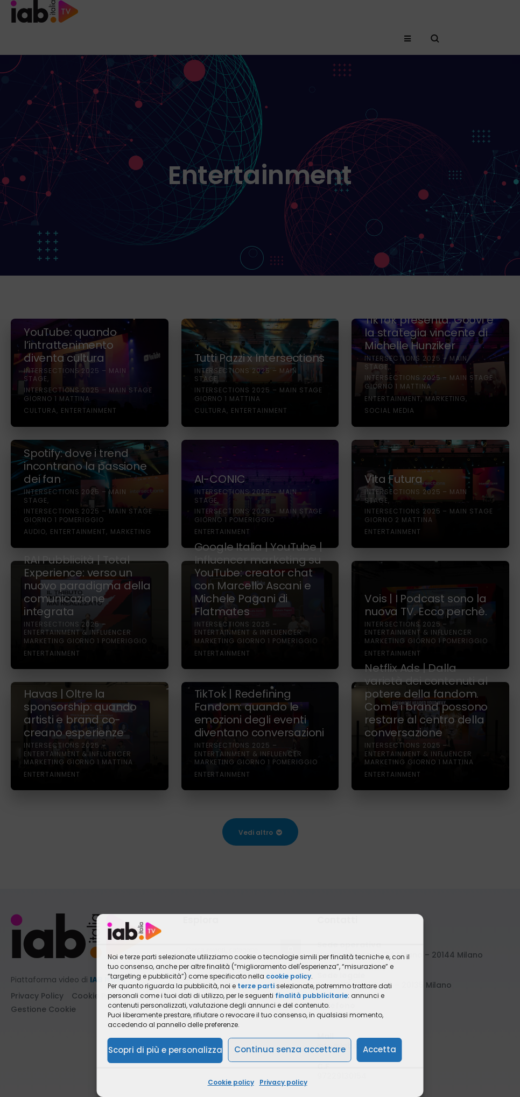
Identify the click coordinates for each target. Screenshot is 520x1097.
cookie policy (288, 976)
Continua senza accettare (290, 1049)
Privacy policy (283, 1082)
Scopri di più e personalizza (165, 1050)
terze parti (256, 985)
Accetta (379, 1049)
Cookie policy (231, 1082)
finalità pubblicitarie (311, 995)
